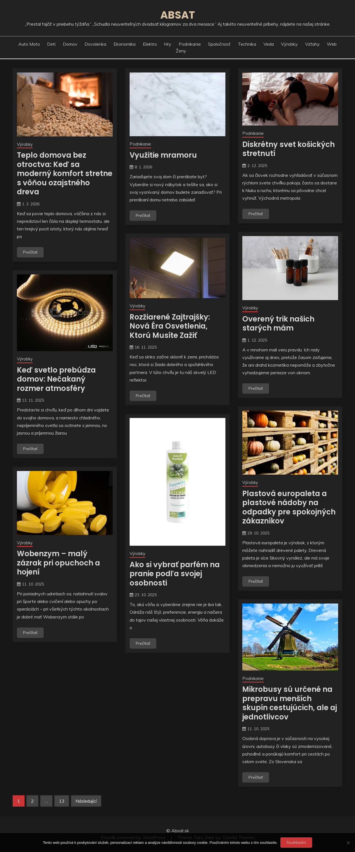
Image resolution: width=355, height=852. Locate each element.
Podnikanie (190, 44)
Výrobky (289, 44)
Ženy (181, 51)
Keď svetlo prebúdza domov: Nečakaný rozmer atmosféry (56, 379)
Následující (86, 801)
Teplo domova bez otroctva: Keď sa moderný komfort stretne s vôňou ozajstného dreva (64, 173)
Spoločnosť (219, 44)
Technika (247, 44)
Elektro (150, 44)
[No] (348, 843)
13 (62, 801)
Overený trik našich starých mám (278, 323)
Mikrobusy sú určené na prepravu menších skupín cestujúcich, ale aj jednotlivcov (289, 703)
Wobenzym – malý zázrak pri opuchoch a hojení (58, 563)
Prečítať (30, 252)
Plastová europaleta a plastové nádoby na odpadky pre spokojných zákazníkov (289, 507)
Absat (177, 15)
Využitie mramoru (163, 155)
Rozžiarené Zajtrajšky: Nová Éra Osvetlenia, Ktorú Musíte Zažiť (170, 326)
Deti (51, 44)
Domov (70, 44)
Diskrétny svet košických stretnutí (288, 149)
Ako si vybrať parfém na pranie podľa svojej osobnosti (175, 574)
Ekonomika (125, 44)
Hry (167, 44)
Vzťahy (312, 44)
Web (332, 44)
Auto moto (29, 44)
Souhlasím (296, 842)
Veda (268, 44)
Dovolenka (95, 44)
